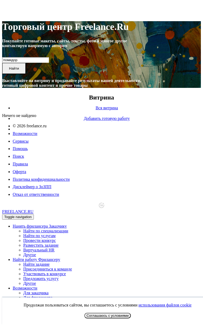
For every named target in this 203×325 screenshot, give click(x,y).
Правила (20, 164)
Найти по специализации (45, 231)
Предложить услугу (41, 278)
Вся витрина (107, 108)
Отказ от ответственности (36, 194)
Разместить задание (41, 245)
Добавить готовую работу (107, 118)
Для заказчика (36, 293)
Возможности (25, 133)
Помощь (20, 148)
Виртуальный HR (38, 250)
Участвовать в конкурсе (44, 274)
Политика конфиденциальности (41, 179)
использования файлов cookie (165, 305)
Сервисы (21, 141)
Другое (29, 254)
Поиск (18, 156)
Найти (14, 68)
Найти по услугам (39, 235)
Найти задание (36, 264)
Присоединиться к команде (47, 269)
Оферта (19, 171)
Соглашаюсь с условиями (107, 316)
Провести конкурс (39, 240)
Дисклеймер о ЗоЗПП (32, 186)
